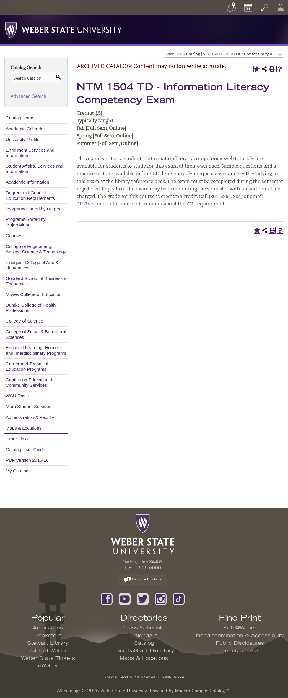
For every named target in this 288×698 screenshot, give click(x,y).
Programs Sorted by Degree (34, 208)
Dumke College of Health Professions (31, 307)
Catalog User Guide (25, 449)
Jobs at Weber (48, 650)
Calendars (144, 635)
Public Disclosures (240, 643)
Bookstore (48, 635)
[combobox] (224, 54)
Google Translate (173, 676)
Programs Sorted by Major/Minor (26, 222)
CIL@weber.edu (94, 204)
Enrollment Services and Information (30, 153)
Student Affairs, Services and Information (35, 168)
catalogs (72, 691)
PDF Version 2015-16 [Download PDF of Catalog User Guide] (27, 460)
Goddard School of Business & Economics (36, 281)
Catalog (144, 643)
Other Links (17, 438)
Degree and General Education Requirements (30, 195)
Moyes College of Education (34, 294)
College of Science (24, 320)
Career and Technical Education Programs (27, 366)
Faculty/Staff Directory (143, 650)
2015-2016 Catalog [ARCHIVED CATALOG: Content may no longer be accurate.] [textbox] (225, 54)
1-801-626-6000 (142, 568)
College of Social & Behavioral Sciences (36, 334)
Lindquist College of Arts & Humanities (32, 265)
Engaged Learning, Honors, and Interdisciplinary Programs (36, 350)
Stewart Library (48, 643)
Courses (14, 235)
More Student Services (28, 406)
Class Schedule (144, 628)
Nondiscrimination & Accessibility (240, 635)
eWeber (48, 665)
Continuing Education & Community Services (29, 382)
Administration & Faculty (30, 417)
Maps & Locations (24, 427)
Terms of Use (240, 650)
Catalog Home (20, 117)
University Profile (23, 139)
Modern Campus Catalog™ (202, 691)
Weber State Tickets (48, 658)
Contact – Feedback (142, 579)
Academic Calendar (25, 128)
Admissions (48, 628)
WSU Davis (17, 395)
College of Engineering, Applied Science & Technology (36, 249)
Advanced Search (28, 96)
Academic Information (27, 181)
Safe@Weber (239, 628)
